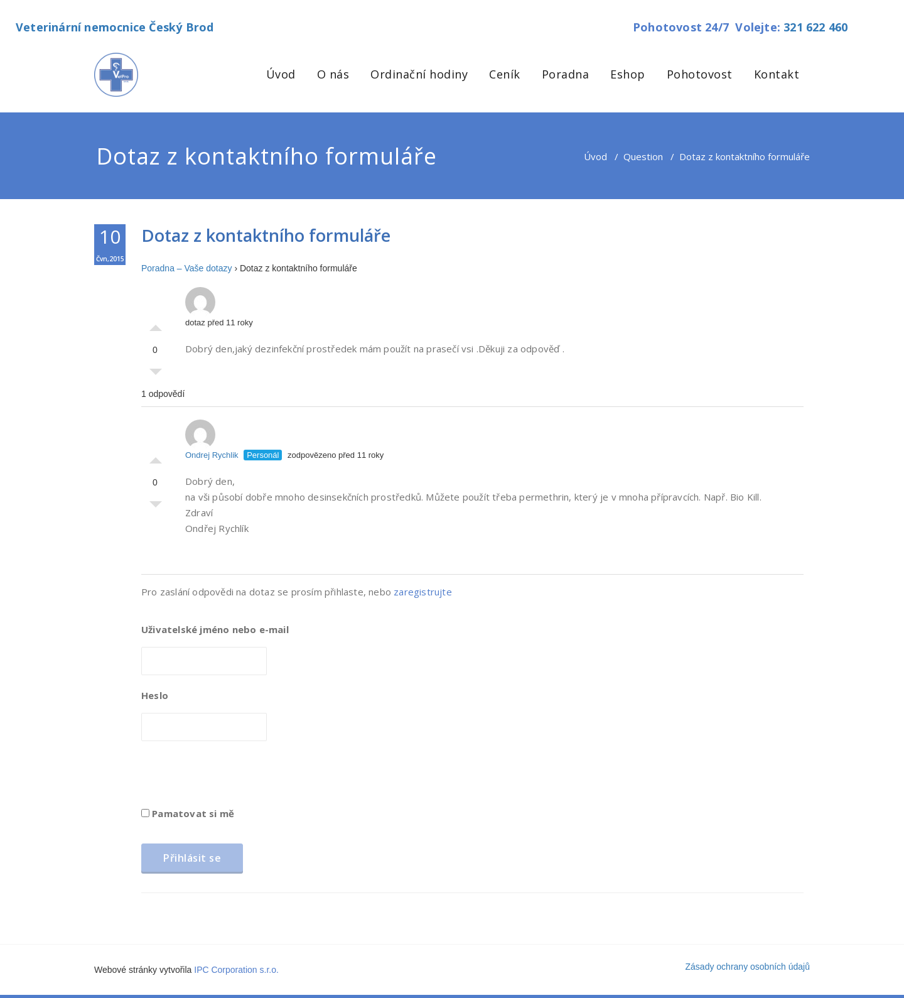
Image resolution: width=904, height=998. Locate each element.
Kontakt (777, 74)
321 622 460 (815, 27)
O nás (333, 74)
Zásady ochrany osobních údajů (748, 967)
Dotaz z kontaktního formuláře (265, 235)
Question (643, 156)
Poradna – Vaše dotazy (186, 268)
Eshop (627, 74)
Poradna (565, 74)
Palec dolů (155, 375)
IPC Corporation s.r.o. (236, 970)
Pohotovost (700, 74)
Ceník (504, 74)
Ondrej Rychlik (212, 440)
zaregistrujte (423, 591)
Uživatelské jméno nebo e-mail (215, 629)
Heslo (154, 695)
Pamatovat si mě (187, 813)
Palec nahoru (155, 324)
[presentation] (236, 778)
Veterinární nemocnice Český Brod (114, 27)
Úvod (281, 74)
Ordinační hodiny (419, 74)
